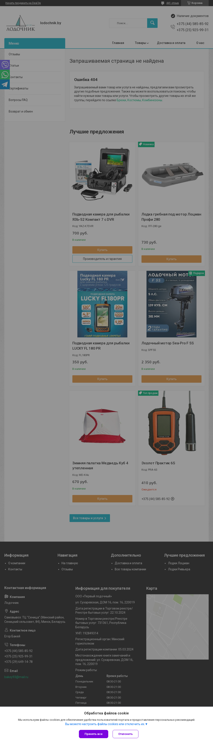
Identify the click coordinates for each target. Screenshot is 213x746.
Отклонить (125, 734)
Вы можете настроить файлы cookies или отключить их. (105, 724)
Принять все (94, 734)
